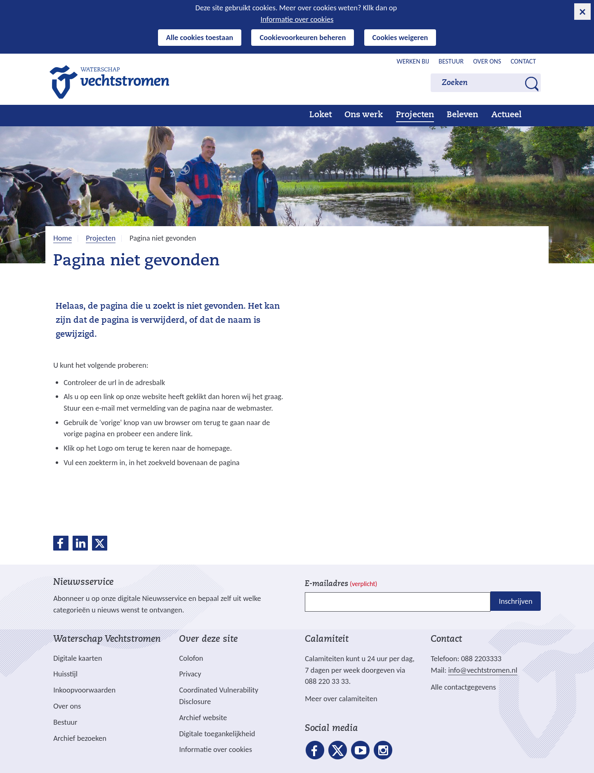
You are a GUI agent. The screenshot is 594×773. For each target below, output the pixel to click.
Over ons (487, 61)
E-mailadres (341, 584)
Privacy (190, 673)
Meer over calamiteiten (341, 698)
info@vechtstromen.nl (482, 670)
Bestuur (451, 61)
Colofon (191, 658)
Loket (320, 115)
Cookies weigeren (400, 37)
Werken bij (413, 61)
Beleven (462, 115)
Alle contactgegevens (463, 687)
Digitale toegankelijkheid (217, 733)
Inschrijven (515, 601)
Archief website (203, 717)
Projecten (415, 115)
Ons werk (363, 115)
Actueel (506, 115)
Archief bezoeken (79, 738)
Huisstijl (65, 673)
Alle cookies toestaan (199, 37)
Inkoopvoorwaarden (84, 690)
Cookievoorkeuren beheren (302, 37)
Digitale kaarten (77, 658)
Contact (523, 61)
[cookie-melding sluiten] (582, 11)
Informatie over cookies (297, 19)
